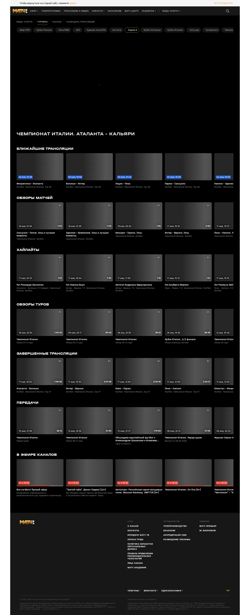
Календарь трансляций (80, 22)
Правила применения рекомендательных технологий (140, 556)
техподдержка (225, 3)
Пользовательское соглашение (142, 599)
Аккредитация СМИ (175, 535)
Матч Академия (137, 567)
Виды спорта (25, 22)
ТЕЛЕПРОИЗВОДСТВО (175, 526)
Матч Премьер (208, 526)
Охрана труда (135, 539)
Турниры (42, 22)
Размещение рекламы (176, 539)
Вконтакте (150, 590)
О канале (133, 526)
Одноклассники (171, 590)
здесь (73, 3)
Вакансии (169, 530)
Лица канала (135, 563)
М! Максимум (207, 530)
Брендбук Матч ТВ (138, 535)
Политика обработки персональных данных (140, 546)
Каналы (57, 22)
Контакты (133, 530)
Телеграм (133, 590)
